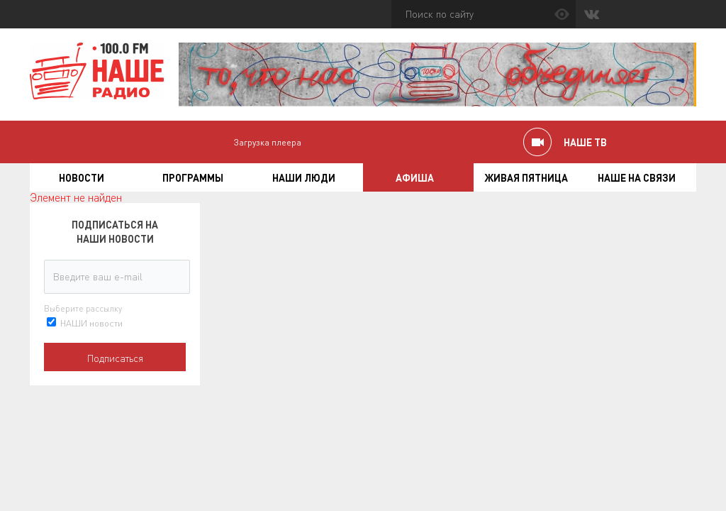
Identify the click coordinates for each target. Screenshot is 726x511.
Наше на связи (637, 177)
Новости (81, 177)
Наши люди (303, 177)
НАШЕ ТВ (585, 142)
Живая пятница (526, 177)
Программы (192, 177)
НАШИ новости (91, 323)
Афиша (415, 177)
